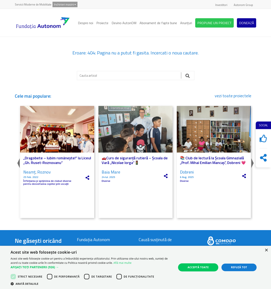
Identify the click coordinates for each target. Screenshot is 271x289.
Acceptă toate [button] (198, 267)
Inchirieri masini (65, 4)
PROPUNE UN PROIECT (214, 22)
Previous (18, 162)
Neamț (29, 172)
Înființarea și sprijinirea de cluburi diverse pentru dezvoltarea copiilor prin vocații (47, 182)
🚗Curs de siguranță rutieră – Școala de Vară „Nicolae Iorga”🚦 (135, 160)
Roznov (44, 172)
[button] (91, 267)
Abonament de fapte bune (158, 23)
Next (253, 162)
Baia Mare (111, 172)
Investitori (221, 5)
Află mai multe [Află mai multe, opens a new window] (122, 263)
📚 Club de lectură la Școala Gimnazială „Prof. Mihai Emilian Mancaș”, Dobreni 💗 (213, 160)
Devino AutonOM (124, 23)
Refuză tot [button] (239, 267)
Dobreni (187, 172)
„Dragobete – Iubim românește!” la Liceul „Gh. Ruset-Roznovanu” (57, 160)
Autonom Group (243, 5)
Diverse (106, 180)
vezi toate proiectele (233, 96)
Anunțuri (186, 23)
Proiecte (102, 23)
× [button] (266, 250)
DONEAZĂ (246, 22)
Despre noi (85, 23)
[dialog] (135, 267)
